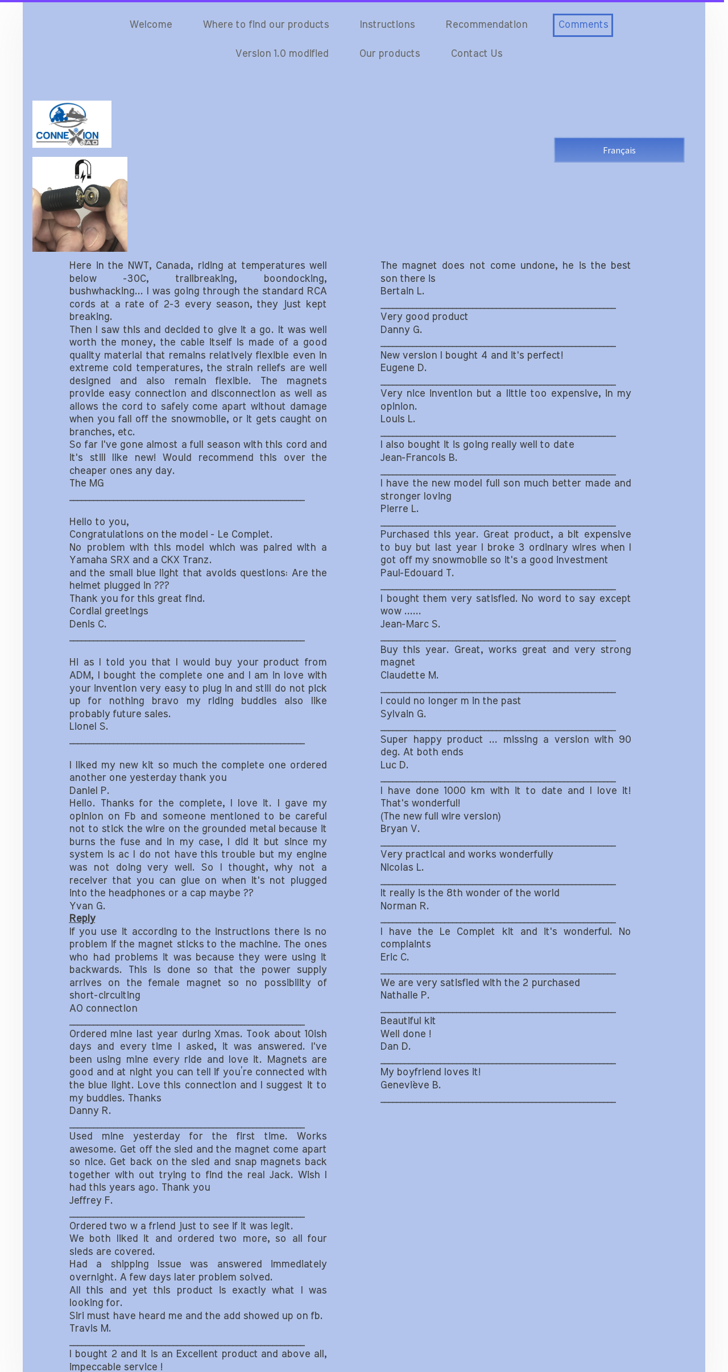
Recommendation (486, 25)
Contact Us (476, 54)
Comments (583, 25)
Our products (389, 54)
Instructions (387, 25)
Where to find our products (265, 25)
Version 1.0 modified (281, 54)
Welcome (150, 25)
